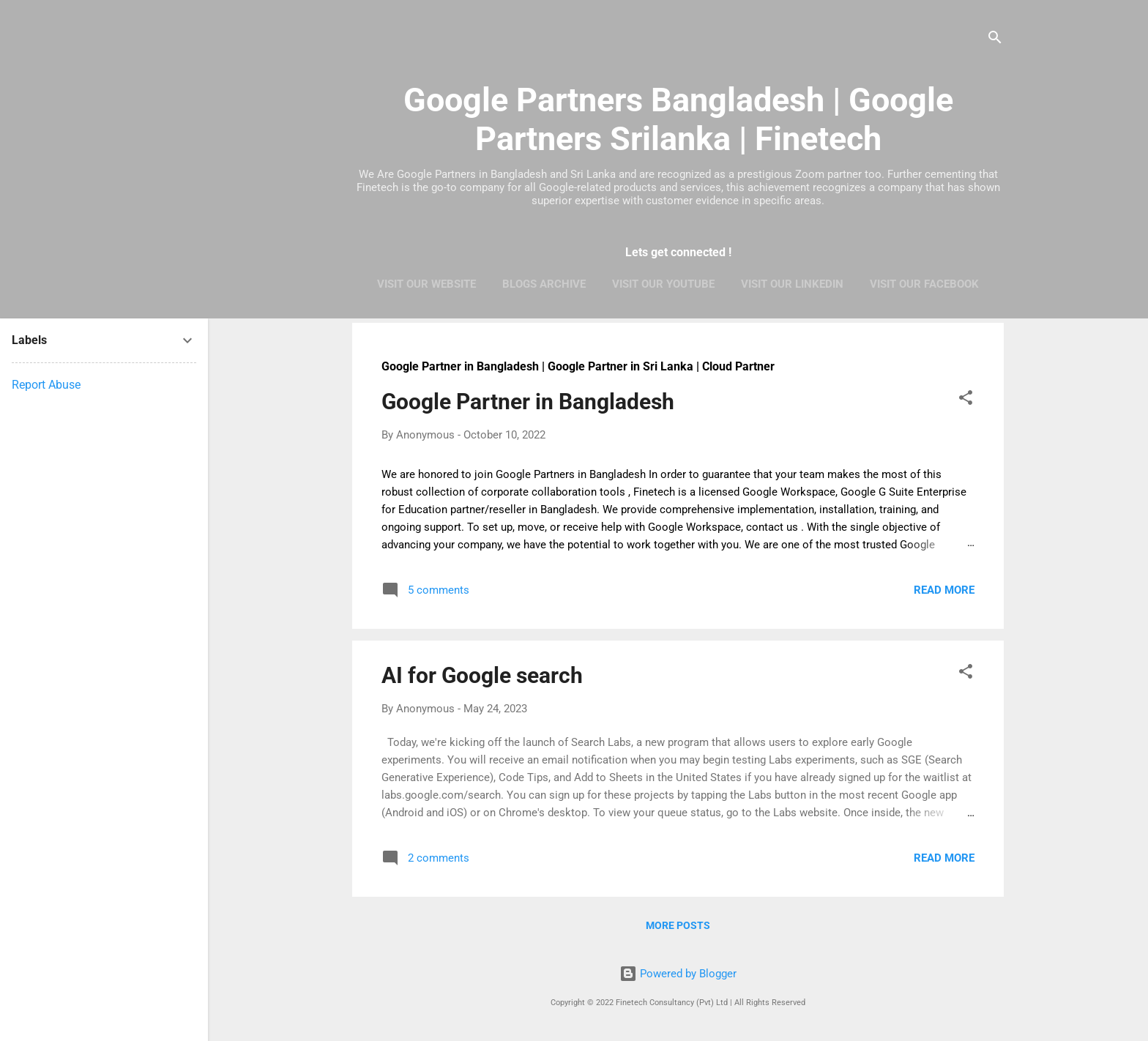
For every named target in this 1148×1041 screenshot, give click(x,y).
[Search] (995, 40)
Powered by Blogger (678, 973)
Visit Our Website (426, 284)
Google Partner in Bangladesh (527, 401)
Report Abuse (46, 385)
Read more (944, 590)
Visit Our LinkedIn (792, 284)
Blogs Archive (544, 284)
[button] (965, 400)
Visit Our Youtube (663, 284)
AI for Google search (482, 675)
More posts (678, 925)
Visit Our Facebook (924, 284)
